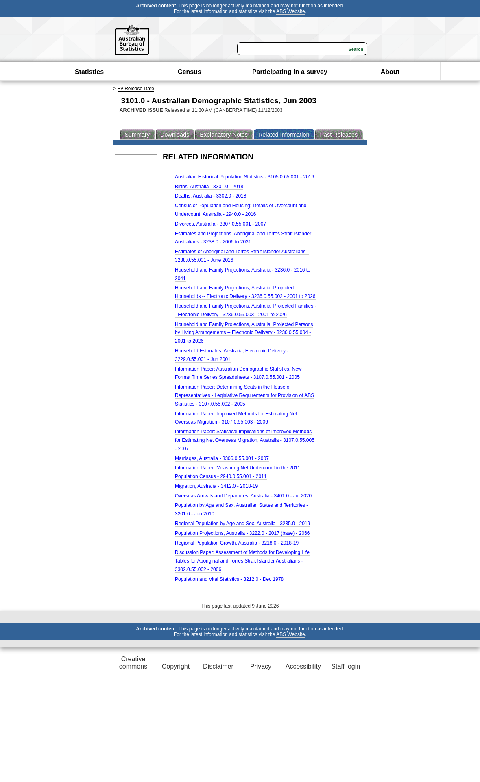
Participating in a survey (289, 71)
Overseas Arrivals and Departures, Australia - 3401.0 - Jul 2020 (243, 496)
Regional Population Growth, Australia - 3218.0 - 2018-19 (237, 543)
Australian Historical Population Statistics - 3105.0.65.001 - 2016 (244, 177)
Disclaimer (218, 666)
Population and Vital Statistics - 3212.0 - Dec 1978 (229, 579)
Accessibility (303, 666)
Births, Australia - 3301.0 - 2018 (209, 186)
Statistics (89, 71)
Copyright (176, 666)
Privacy (260, 666)
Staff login (345, 666)
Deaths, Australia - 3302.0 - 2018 (210, 196)
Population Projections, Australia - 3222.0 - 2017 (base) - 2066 (242, 533)
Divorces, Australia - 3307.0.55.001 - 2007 (220, 224)
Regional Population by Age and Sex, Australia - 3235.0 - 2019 (242, 523)
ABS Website (290, 11)
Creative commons (133, 663)
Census (189, 71)
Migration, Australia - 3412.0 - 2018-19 (216, 486)
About (390, 71)
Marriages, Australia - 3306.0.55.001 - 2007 (222, 458)
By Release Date (136, 88)
